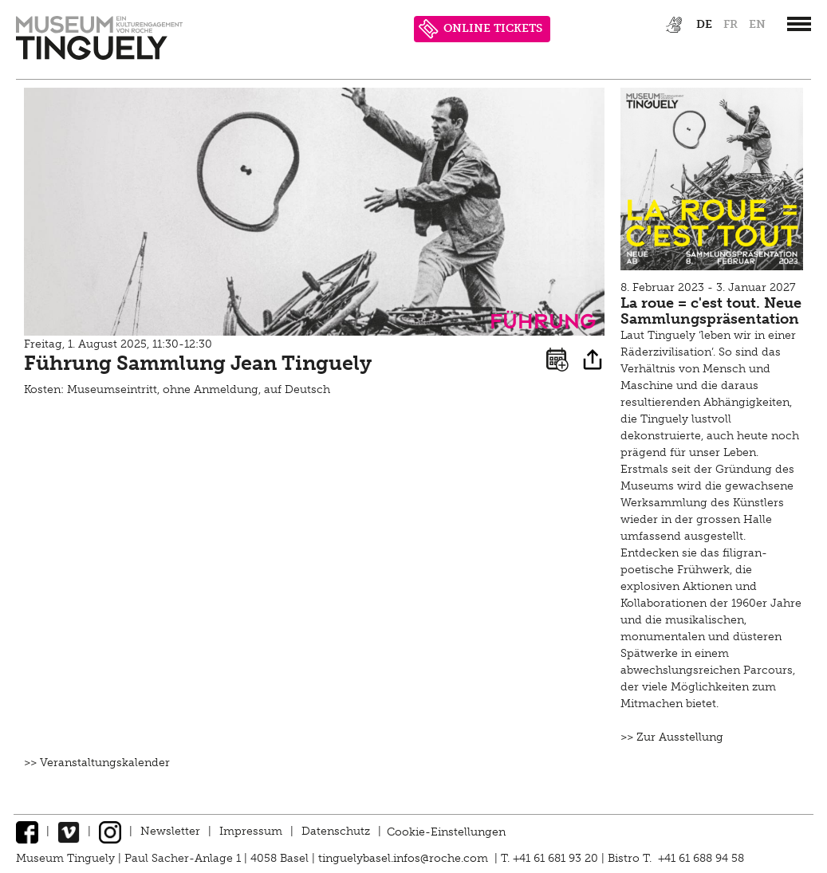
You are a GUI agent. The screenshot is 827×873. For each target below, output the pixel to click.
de (704, 24)
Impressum (250, 831)
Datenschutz (335, 831)
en (757, 24)
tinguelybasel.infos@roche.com (404, 858)
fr (730, 24)
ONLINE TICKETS (480, 29)
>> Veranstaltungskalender (97, 762)
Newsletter (170, 831)
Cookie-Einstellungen (446, 831)
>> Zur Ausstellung (671, 737)
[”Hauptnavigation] (799, 24)
